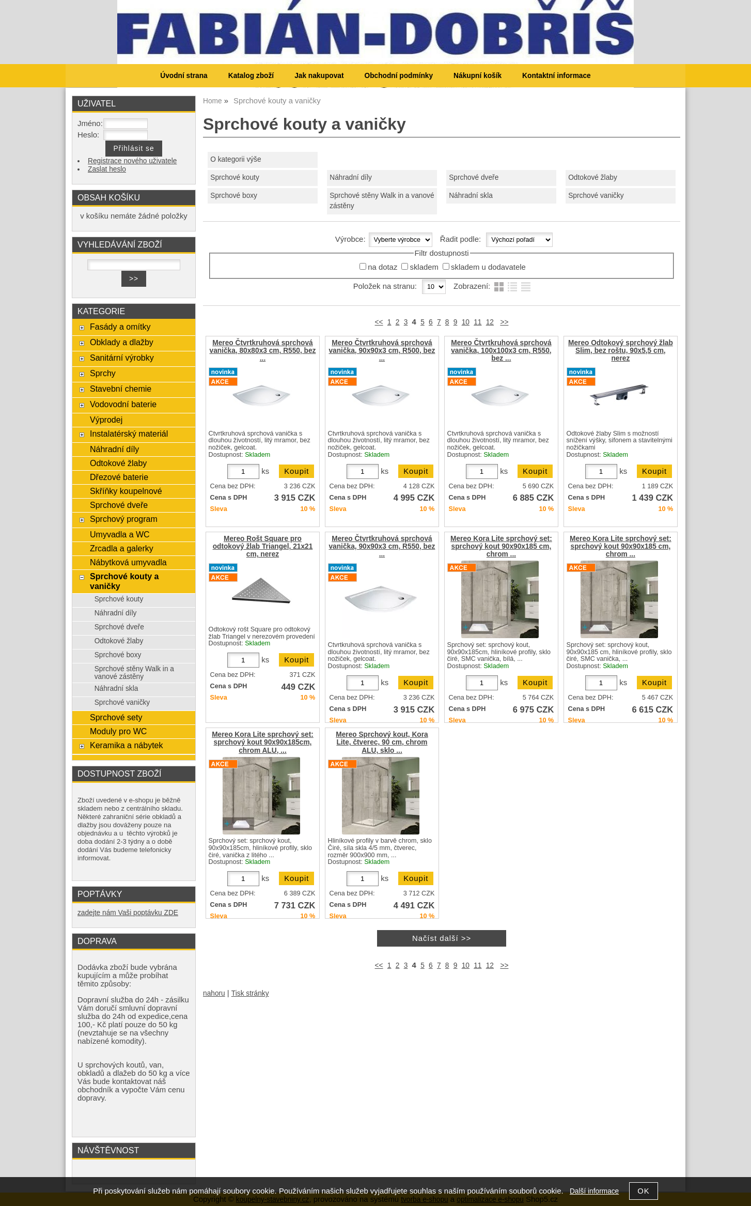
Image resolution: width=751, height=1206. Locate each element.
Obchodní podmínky (398, 76)
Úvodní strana (183, 76)
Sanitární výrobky (122, 357)
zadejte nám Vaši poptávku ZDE (127, 913)
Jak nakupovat (318, 76)
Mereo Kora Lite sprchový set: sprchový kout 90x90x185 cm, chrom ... (501, 546)
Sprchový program (124, 518)
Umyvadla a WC (120, 534)
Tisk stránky (250, 993)
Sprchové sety (116, 717)
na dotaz (382, 267)
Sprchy (103, 373)
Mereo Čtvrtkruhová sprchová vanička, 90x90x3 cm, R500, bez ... (381, 350)
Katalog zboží (251, 76)
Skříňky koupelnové (126, 491)
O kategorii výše (235, 159)
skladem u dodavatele (488, 267)
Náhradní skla (471, 195)
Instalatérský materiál (129, 433)
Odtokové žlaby (592, 177)
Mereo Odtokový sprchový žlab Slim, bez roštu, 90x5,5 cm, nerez (620, 350)
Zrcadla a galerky (121, 548)
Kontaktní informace (556, 76)
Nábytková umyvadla (128, 562)
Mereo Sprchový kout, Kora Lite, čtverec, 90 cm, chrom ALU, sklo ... (382, 742)
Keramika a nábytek (126, 745)
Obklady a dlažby (121, 342)
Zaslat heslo (107, 169)
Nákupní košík (477, 76)
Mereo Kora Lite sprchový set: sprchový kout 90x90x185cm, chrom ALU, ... (263, 742)
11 (477, 322)
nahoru (214, 993)
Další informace (594, 1191)
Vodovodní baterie (123, 404)
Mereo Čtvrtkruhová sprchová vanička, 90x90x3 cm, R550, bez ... (381, 546)
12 (490, 322)
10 (466, 322)
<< (379, 322)
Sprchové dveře (473, 177)
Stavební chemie (120, 388)
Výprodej (106, 419)
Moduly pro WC (118, 731)
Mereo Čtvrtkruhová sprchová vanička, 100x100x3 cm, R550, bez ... (501, 350)
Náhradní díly (351, 177)
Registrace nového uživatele (132, 161)
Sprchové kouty (234, 177)
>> (504, 322)
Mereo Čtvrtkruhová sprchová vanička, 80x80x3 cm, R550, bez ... (263, 350)
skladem (424, 267)
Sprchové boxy (233, 195)
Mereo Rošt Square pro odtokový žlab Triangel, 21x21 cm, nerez (263, 546)
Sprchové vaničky (596, 195)
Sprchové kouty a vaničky (124, 581)
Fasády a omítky (120, 326)
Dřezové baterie (119, 477)
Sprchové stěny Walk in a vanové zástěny (382, 201)
